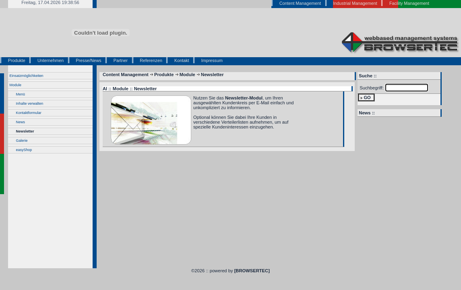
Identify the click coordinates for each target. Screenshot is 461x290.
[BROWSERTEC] (252, 270)
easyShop (24, 150)
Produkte (16, 60)
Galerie (22, 141)
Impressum (212, 60)
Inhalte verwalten (29, 104)
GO (367, 97)
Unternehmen (50, 60)
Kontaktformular (28, 113)
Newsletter (25, 131)
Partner (121, 60)
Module (15, 85)
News (20, 122)
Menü (20, 94)
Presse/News (88, 60)
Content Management (126, 74)
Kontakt (181, 60)
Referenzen (151, 60)
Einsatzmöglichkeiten (26, 76)
